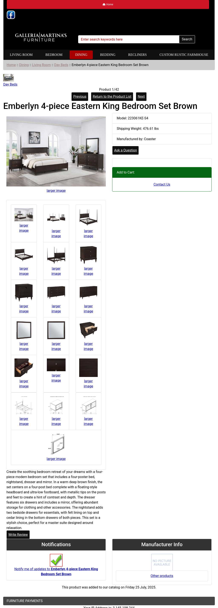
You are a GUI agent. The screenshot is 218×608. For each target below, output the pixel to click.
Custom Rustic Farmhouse (183, 54)
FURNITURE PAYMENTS (25, 601)
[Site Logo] (41, 37)
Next (141, 97)
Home (108, 4)
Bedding (107, 54)
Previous (79, 97)
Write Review (18, 535)
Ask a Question (125, 150)
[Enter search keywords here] (128, 39)
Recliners (137, 54)
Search (187, 39)
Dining (81, 54)
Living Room (21, 54)
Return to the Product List (112, 97)
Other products (162, 576)
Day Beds (61, 65)
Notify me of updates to (56, 567)
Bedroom (53, 54)
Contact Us (161, 184)
